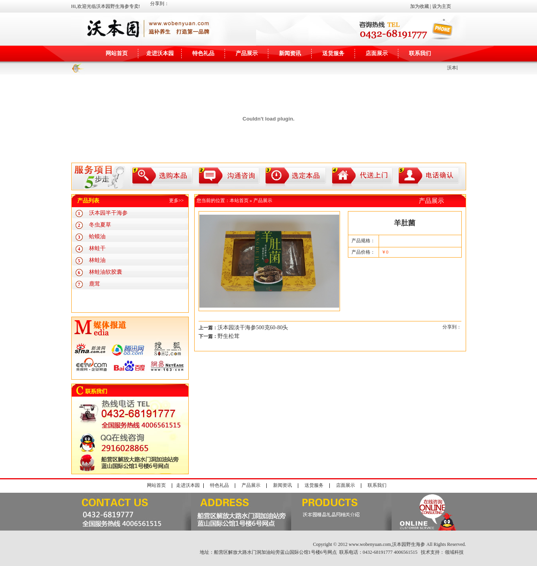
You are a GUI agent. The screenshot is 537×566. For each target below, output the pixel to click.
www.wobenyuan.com (370, 544)
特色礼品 (203, 53)
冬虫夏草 (100, 225)
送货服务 (333, 53)
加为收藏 (419, 6)
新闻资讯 (290, 53)
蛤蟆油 (97, 236)
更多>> (176, 200)
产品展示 (247, 53)
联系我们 (420, 53)
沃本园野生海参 (408, 544)
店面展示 (377, 53)
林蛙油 (97, 260)
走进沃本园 (160, 53)
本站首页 (239, 200)
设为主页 (441, 6)
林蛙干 (97, 248)
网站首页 (117, 53)
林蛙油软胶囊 (105, 272)
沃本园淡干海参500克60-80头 (252, 327)
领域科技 (454, 552)
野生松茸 (228, 336)
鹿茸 (94, 284)
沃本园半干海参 (108, 213)
